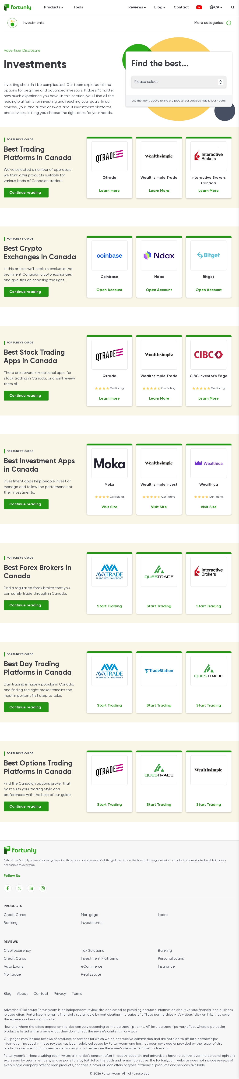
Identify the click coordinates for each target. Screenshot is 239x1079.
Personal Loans (171, 959)
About (22, 994)
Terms (77, 994)
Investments (91, 923)
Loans (163, 915)
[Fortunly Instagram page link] (43, 888)
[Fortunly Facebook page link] (8, 888)
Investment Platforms (99, 959)
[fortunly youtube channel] (199, 7)
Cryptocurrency (17, 951)
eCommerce (91, 967)
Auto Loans (13, 967)
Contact (181, 7)
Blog (7, 994)
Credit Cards (15, 915)
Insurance (166, 967)
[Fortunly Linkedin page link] (31, 888)
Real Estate (91, 975)
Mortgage (89, 915)
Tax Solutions (92, 951)
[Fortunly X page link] (19, 888)
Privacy (60, 994)
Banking (11, 923)
